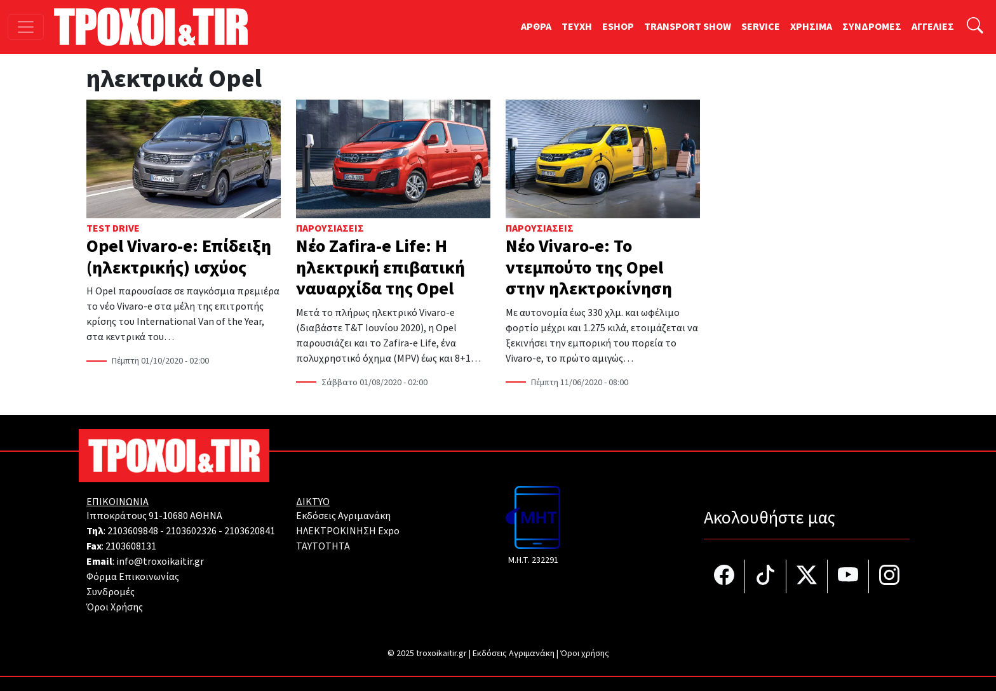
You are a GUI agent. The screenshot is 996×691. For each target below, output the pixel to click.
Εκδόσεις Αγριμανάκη (343, 516)
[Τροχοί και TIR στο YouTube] (848, 576)
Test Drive (113, 228)
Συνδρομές (110, 592)
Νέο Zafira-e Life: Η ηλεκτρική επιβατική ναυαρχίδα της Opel (380, 267)
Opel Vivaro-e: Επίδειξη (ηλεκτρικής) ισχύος (178, 257)
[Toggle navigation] (26, 27)
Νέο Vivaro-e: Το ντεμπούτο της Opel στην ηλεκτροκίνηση (589, 267)
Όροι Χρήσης (114, 607)
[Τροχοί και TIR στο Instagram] (889, 576)
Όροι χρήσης (584, 653)
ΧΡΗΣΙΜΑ (811, 27)
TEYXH (577, 27)
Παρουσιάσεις (330, 228)
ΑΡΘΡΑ (536, 27)
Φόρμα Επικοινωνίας (132, 577)
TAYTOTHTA (323, 546)
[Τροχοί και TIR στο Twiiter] (807, 576)
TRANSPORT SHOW (687, 27)
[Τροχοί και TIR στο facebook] (724, 576)
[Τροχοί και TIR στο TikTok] (765, 576)
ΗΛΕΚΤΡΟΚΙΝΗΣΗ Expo (348, 531)
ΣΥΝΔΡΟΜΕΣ (871, 27)
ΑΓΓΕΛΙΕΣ (933, 27)
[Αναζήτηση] (975, 27)
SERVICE (760, 27)
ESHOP (618, 27)
